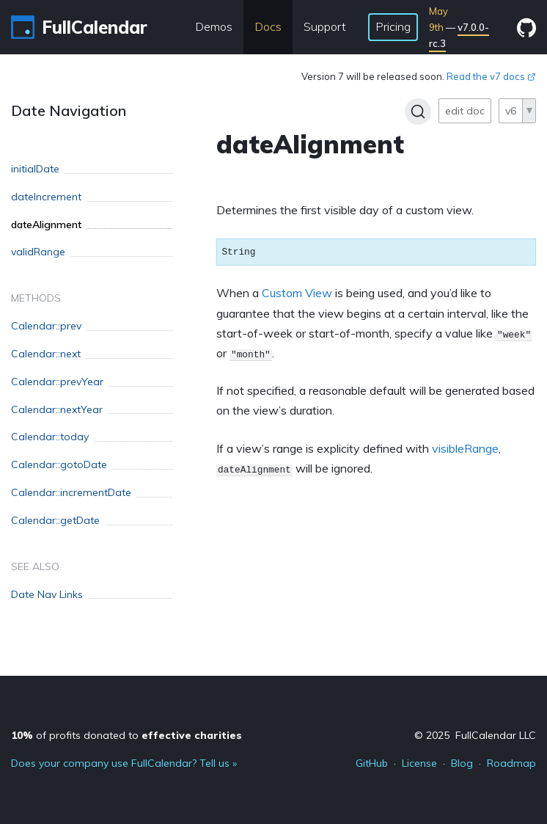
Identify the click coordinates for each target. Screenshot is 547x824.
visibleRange (465, 448)
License (419, 763)
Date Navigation (68, 110)
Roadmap (511, 763)
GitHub (372, 763)
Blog (462, 763)
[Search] (418, 111)
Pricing (393, 26)
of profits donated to (126, 735)
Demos (213, 26)
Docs (268, 26)
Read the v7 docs (491, 76)
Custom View (297, 292)
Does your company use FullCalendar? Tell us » (124, 763)
